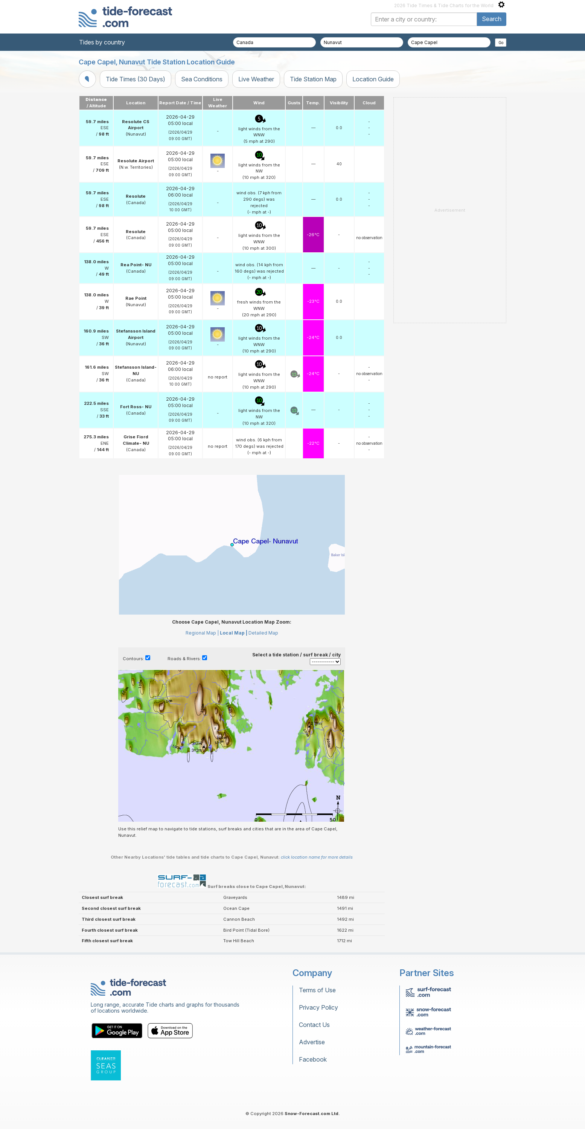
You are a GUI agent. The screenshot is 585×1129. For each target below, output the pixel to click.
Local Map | (233, 633)
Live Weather (256, 79)
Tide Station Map (313, 79)
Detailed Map (263, 633)
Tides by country (102, 42)
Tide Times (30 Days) (135, 79)
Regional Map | (202, 633)
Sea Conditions (201, 79)
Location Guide (373, 79)
